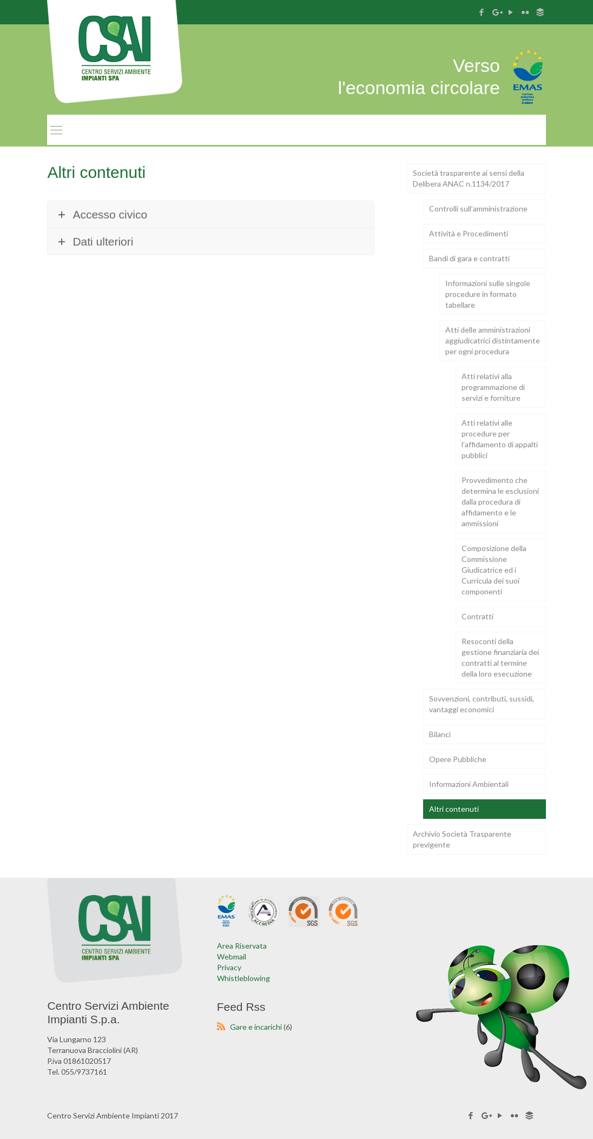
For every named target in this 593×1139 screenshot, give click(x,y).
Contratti (477, 616)
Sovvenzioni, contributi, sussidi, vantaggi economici (481, 704)
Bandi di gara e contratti (469, 258)
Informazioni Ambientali (469, 784)
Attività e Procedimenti (468, 233)
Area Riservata (242, 945)
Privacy (229, 967)
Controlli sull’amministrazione (478, 208)
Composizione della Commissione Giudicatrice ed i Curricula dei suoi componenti (494, 570)
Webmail (231, 956)
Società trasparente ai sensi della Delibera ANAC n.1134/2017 (468, 178)
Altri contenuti (454, 808)
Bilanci (440, 734)
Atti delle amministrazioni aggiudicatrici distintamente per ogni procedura (492, 340)
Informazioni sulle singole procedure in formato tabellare (487, 294)
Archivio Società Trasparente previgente (462, 839)
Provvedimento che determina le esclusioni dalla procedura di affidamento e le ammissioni (500, 501)
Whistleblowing (243, 978)
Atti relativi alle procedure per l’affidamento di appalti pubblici (500, 439)
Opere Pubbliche (457, 759)
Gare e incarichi (256, 1026)
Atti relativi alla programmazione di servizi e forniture (493, 387)
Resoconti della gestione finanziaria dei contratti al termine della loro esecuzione (500, 657)
